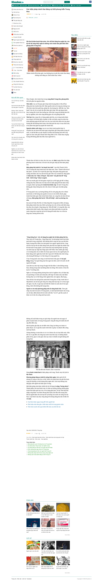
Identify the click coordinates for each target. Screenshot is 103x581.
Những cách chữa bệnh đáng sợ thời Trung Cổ (39, 454)
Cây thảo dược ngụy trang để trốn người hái (41, 402)
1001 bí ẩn (66, 5)
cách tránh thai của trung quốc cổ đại (55, 437)
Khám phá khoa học (33, 5)
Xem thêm (67, 534)
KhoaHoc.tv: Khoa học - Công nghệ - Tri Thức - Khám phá (19, 2)
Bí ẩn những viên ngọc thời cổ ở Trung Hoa (38, 449)
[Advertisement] (48, 29)
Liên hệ (24, 578)
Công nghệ (23, 5)
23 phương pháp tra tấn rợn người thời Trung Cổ (39, 451)
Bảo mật (19, 578)
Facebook (29, 578)
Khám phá (31, 17)
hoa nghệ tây (44, 439)
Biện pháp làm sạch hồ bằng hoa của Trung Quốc (40, 444)
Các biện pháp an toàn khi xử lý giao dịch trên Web (40, 447)
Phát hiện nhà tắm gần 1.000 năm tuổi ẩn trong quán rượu (46, 404)
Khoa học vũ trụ (57, 5)
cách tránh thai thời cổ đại (38, 437)
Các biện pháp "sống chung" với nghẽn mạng (39, 445)
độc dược (37, 439)
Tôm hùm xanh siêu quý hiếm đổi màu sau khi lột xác (44, 407)
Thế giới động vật (46, 5)
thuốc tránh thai (30, 439)
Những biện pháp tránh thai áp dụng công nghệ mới (40, 452)
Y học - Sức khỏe (76, 5)
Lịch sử (35, 17)
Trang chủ (15, 5)
